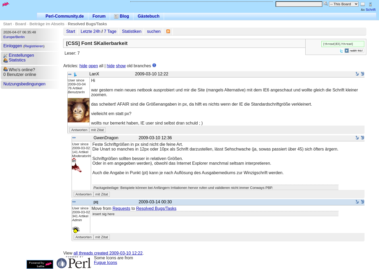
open (93, 66)
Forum (99, 16)
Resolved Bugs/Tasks (87, 24)
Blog (121, 16)
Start (7, 24)
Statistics (14, 60)
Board (20, 24)
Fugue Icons (105, 262)
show (121, 66)
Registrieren (33, 46)
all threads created (107, 253)
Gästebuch (148, 16)
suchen (154, 31)
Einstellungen (18, 55)
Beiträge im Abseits (46, 24)
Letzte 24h (91, 31)
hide (83, 66)
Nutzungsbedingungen (24, 84)
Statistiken (132, 31)
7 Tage (110, 31)
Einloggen (12, 46)
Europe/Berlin (14, 37)
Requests (121, 208)
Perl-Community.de (65, 16)
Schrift (368, 10)
